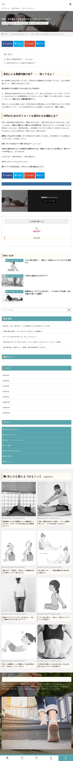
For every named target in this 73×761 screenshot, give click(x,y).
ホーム (7, 758)
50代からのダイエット (11, 435)
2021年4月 (6, 397)
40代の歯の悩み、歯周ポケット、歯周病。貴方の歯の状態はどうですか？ (24, 347)
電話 (51, 758)
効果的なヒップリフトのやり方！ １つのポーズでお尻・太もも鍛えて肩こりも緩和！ (48, 292)
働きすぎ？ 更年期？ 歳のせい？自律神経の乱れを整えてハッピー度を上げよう (18, 572)
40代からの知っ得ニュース (12, 429)
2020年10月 (6, 413)
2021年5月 (6, 391)
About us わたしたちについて (14, 440)
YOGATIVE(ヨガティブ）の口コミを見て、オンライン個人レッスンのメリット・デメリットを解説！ (32, 342)
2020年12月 (6, 402)
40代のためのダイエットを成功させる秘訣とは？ (19, 63)
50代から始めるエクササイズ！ (36, 276)
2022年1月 (6, 381)
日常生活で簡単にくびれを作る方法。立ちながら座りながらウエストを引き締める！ (54, 665)
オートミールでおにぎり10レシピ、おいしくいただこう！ (20, 336)
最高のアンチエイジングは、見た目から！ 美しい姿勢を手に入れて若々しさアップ (18, 618)
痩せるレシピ (8, 461)
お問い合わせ (15, 8)
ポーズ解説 (7, 445)
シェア (22, 758)
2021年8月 (6, 386)
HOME (5, 34)
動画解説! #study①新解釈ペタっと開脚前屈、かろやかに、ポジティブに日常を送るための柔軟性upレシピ (18, 524)
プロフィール (5, 8)
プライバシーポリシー (28, 8)
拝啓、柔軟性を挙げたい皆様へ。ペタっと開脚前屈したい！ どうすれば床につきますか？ (54, 523)
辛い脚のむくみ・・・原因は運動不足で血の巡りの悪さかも (54, 572)
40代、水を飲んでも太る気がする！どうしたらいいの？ (47, 34)
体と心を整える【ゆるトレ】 (37, 23)
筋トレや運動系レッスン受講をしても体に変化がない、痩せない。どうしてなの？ (18, 665)
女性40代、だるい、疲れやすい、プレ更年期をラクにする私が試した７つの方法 (26, 326)
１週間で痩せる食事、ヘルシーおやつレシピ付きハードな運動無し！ (23, 331)
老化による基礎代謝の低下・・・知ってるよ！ (19, 59)
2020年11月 (6, 407)
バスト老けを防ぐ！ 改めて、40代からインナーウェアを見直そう (48, 261)
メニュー (36, 758)
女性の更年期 (8, 456)
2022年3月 (6, 375)
